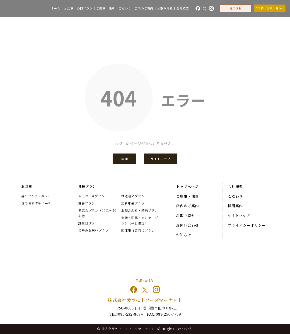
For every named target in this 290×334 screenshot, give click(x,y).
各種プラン (84, 8)
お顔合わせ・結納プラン (139, 210)
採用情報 (235, 8)
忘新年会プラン (133, 203)
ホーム (55, 8)
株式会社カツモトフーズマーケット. (129, 329)
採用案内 (235, 205)
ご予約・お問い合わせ (269, 8)
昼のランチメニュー (36, 196)
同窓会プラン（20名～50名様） (97, 213)
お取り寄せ (165, 8)
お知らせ (183, 234)
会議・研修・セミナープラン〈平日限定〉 (139, 220)
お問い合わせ (187, 225)
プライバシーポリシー (247, 225)
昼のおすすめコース (36, 203)
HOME (124, 158)
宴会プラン (86, 203)
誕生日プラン (88, 223)
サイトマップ (160, 158)
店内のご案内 (144, 8)
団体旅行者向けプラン (138, 230)
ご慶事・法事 (105, 8)
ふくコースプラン (91, 196)
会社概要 (182, 8)
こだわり (124, 8)
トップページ (187, 186)
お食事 (68, 8)
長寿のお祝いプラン (93, 230)
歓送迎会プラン (133, 196)
